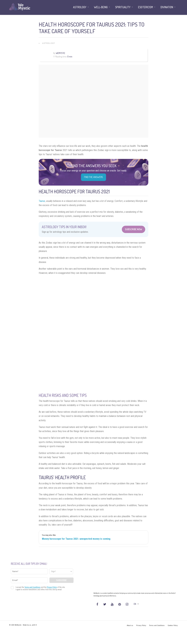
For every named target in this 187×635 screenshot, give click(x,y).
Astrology (48, 43)
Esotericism (145, 7)
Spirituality (122, 7)
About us (130, 625)
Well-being (101, 7)
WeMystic (60, 53)
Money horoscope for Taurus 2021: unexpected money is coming (76, 538)
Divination (167, 7)
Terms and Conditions (157, 625)
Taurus (42, 201)
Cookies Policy (173, 625)
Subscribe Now (133, 229)
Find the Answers (93, 177)
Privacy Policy (141, 625)
